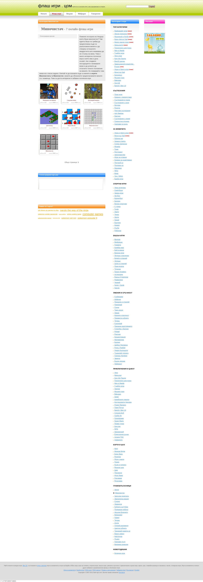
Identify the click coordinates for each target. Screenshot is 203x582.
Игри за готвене (120, 157)
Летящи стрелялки (121, 256)
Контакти (122, 572)
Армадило (118, 440)
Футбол (117, 196)
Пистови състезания (122, 111)
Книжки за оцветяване (123, 160)
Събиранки (118, 297)
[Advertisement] (57, 54)
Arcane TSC (119, 437)
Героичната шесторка (122, 48)
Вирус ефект (119, 534)
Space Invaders (120, 272)
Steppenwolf (119, 432)
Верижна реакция (121, 544)
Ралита (117, 108)
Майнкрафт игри (120, 31)
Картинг (117, 116)
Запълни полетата (121, 496)
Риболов (117, 231)
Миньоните (118, 45)
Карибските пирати (121, 399)
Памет (116, 518)
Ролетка (117, 457)
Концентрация (120, 337)
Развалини (118, 280)
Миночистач (120, 493)
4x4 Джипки (118, 113)
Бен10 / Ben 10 (120, 86)
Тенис (116, 214)
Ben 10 (25, 565)
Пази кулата (119, 266)
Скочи (116, 307)
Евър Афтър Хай (121, 39)
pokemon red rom (68, 218)
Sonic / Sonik (119, 285)
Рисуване (118, 478)
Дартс (116, 212)
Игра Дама (118, 475)
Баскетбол (118, 198)
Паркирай (118, 305)
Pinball (116, 332)
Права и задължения (108, 570)
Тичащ (116, 321)
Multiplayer (118, 242)
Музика (117, 147)
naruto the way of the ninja (74, 210)
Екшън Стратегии (121, 277)
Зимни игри (118, 193)
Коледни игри (119, 553)
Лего (116, 373)
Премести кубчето (121, 318)
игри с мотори (41, 565)
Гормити (117, 245)
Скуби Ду (118, 416)
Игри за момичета (70, 570)
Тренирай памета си (122, 531)
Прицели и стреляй (121, 302)
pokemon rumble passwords (47, 214)
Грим (116, 149)
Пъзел (116, 539)
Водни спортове (120, 204)
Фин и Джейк (119, 51)
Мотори (117, 105)
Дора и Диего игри (121, 69)
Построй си (118, 163)
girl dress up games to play (48, 210)
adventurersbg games (44, 218)
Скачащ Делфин (120, 356)
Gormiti (117, 83)
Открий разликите (121, 526)
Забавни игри (121, 570)
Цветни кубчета (120, 528)
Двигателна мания (121, 499)
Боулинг (117, 223)
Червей (117, 282)
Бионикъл (118, 75)
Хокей (116, 220)
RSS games (96, 570)
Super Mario (119, 421)
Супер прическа (120, 144)
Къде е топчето (120, 465)
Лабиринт (118, 364)
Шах (116, 470)
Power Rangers (120, 405)
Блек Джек (118, 454)
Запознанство (119, 155)
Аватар (117, 389)
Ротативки (118, 481)
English (137, 570)
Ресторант (118, 152)
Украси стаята (119, 141)
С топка (117, 206)
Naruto (116, 288)
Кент (116, 449)
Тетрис (117, 520)
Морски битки (119, 451)
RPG (116, 429)
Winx (116, 171)
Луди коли (118, 94)
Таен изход (118, 310)
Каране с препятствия (123, 97)
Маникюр (118, 168)
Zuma (116, 523)
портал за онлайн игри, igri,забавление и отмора (88, 6)
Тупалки (117, 269)
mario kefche (62, 214)
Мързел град (119, 78)
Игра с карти (119, 459)
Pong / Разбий (119, 348)
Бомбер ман (119, 248)
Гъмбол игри (119, 53)
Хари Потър (119, 407)
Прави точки (119, 424)
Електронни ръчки (121, 434)
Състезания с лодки (122, 119)
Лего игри (118, 56)
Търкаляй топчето (121, 353)
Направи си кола (121, 124)
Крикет (117, 225)
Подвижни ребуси (121, 510)
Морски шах (119, 467)
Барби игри (118, 179)
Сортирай (118, 324)
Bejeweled (118, 515)
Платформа (119, 418)
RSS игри (88, 570)
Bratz (116, 173)
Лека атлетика (120, 188)
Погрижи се (118, 165)
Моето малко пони (121, 42)
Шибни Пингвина (121, 345)
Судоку (117, 501)
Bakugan (117, 80)
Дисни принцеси (120, 34)
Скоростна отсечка (121, 121)
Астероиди (118, 274)
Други (116, 217)
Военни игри (119, 253)
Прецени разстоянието (123, 326)
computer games (93, 214)
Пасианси (118, 473)
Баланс (117, 342)
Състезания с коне (121, 103)
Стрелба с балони (121, 329)
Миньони (117, 375)
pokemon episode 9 (87, 218)
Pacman (117, 334)
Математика (119, 340)
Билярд (117, 201)
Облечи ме (118, 139)
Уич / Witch (118, 176)
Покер (116, 462)
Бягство (117, 426)
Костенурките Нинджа (123, 402)
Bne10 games (119, 61)
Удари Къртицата (121, 350)
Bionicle (117, 239)
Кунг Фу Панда (120, 59)
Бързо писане (119, 361)
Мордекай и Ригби (121, 37)
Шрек (116, 397)
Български (130, 570)
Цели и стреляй (120, 264)
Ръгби (116, 228)
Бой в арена (119, 250)
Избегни (117, 299)
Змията (117, 358)
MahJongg (118, 536)
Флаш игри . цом (55, 5)
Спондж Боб (119, 413)
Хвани (116, 313)
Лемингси (118, 504)
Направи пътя (119, 542)
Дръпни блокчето (121, 512)
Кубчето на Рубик (121, 507)
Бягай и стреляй (120, 258)
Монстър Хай (119, 72)
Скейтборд (118, 190)
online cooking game (74, 214)
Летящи (117, 261)
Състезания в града (122, 100)
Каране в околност (121, 315)
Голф (116, 209)
